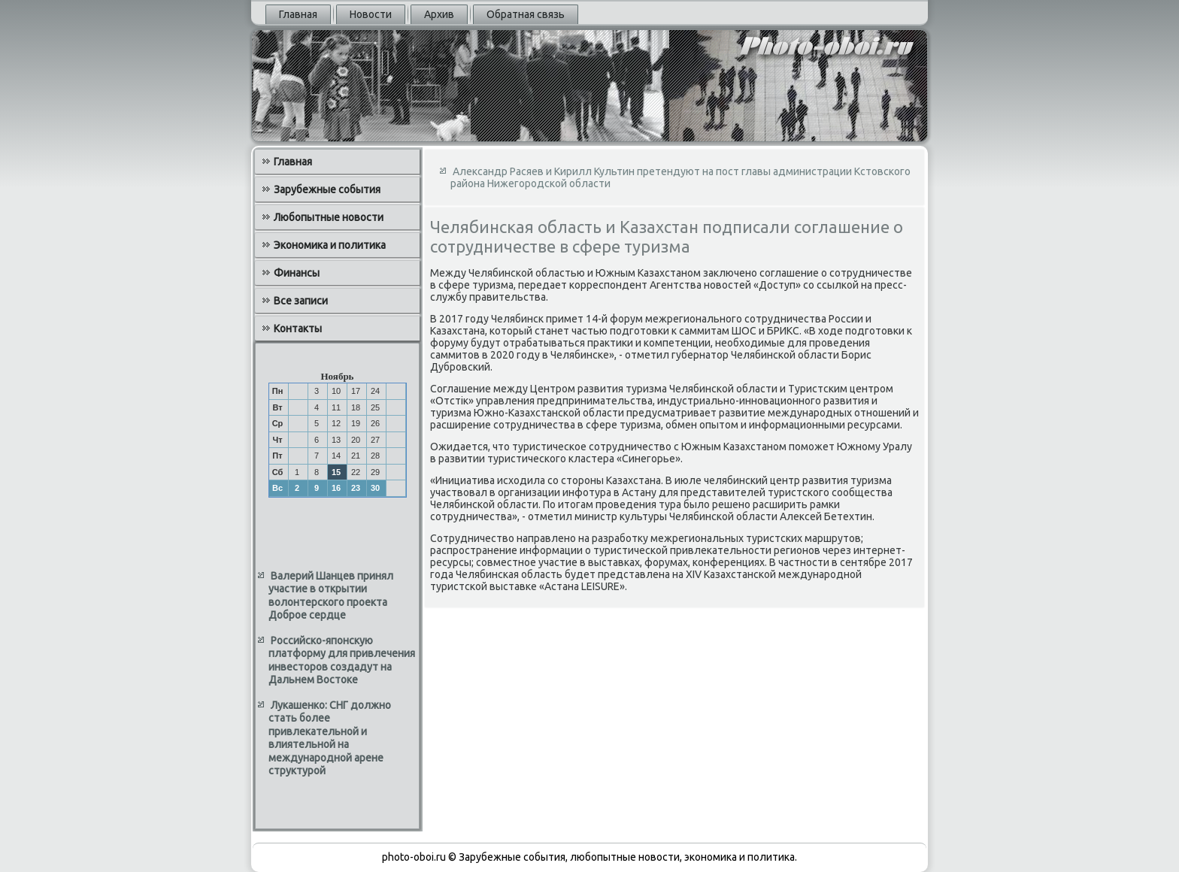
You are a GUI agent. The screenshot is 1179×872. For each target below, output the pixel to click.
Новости (371, 14)
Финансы (297, 273)
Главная (298, 14)
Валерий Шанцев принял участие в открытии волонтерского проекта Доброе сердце (330, 596)
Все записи (301, 301)
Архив (439, 14)
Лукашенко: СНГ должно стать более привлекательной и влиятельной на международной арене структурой (329, 738)
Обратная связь (525, 14)
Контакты (298, 328)
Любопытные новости (328, 217)
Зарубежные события (327, 189)
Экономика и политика (330, 245)
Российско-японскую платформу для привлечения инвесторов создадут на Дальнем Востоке (341, 660)
